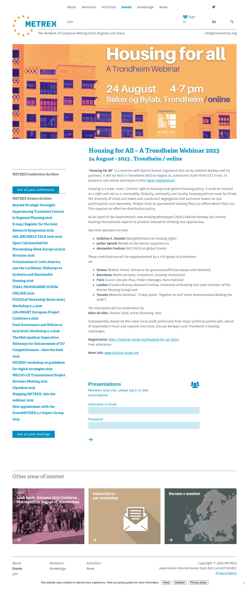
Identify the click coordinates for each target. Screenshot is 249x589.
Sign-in (189, 19)
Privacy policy (198, 582)
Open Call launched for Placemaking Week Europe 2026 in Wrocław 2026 (38, 249)
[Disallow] (244, 583)
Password (95, 419)
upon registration (160, 180)
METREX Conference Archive (35, 174)
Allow (166, 582)
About (71, 7)
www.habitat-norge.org (121, 352)
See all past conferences (35, 189)
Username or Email (102, 404)
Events (127, 7)
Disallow (180, 582)
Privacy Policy (226, 573)
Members (89, 7)
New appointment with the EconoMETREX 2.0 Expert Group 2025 (38, 412)
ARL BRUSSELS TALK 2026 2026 (37, 236)
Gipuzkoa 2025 (23, 388)
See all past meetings (33, 434)
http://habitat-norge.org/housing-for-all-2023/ (144, 339)
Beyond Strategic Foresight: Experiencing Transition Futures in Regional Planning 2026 (38, 211)
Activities (109, 7)
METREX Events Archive (31, 198)
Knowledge (145, 7)
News (163, 7)
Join (70, 21)
